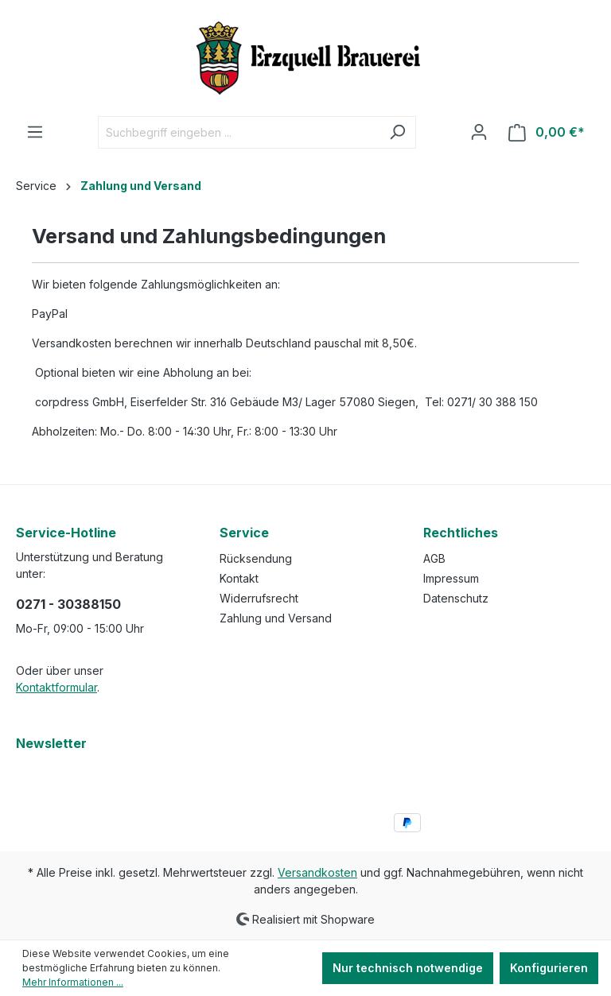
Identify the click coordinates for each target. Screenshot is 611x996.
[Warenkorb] (546, 132)
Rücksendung (256, 558)
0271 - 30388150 (68, 604)
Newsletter (51, 743)
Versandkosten (317, 872)
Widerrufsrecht (259, 598)
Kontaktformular (56, 687)
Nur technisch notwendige (408, 968)
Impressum (451, 578)
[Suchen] (397, 132)
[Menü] (35, 132)
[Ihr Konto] (479, 132)
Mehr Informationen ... (72, 982)
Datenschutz (455, 598)
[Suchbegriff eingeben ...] (238, 132)
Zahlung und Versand (276, 618)
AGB (434, 558)
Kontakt (239, 578)
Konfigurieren (549, 968)
